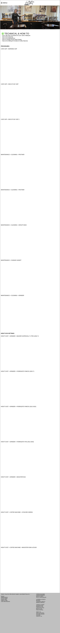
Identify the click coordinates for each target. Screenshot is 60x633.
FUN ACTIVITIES (39, 609)
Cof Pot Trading (4, 598)
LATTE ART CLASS (40, 607)
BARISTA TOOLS (39, 596)
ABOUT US (38, 612)
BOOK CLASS (39, 608)
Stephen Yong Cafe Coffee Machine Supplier (10, 594)
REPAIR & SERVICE (40, 602)
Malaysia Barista (4, 597)
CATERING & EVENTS (41, 599)
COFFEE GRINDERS (40, 595)
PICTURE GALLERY (40, 614)
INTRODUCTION (39, 605)
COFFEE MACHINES (40, 594)
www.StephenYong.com (24, 594)
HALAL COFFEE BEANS (41, 597)
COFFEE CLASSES (40, 604)
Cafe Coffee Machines (5, 601)
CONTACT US (39, 616)
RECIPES (38, 600)
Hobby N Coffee (4, 600)
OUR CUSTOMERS (40, 613)
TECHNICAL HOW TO (40, 601)
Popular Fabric (4, 599)
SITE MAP (38, 615)
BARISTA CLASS (39, 606)
